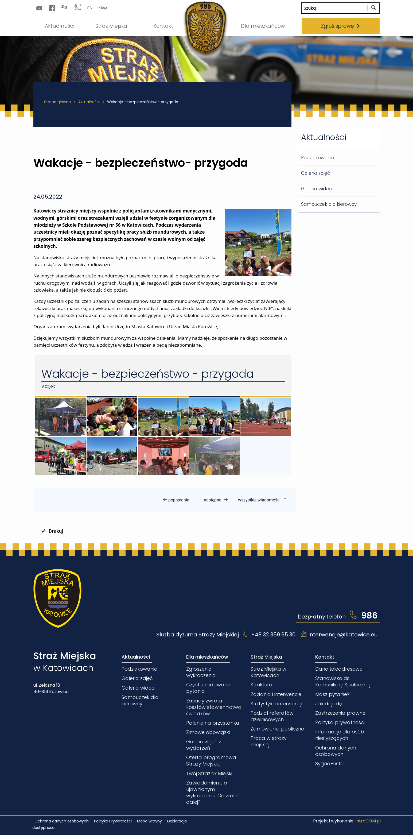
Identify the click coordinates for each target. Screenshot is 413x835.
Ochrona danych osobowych (335, 750)
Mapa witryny (149, 821)
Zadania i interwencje (276, 694)
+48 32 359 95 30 (273, 634)
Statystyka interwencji (276, 703)
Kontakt (324, 657)
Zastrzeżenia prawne (340, 713)
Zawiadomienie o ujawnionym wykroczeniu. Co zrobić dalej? (213, 792)
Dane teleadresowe (339, 669)
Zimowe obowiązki (208, 732)
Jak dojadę (328, 703)
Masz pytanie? (332, 694)
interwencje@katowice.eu (343, 634)
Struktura (261, 684)
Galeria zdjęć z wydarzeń (203, 744)
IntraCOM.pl (368, 821)
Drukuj (52, 531)
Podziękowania (317, 157)
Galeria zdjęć (315, 173)
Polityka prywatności (340, 722)
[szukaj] (373, 8)
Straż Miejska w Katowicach (268, 672)
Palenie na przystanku (212, 723)
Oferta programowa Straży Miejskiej (211, 760)
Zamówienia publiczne (277, 728)
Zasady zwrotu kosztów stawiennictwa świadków (213, 707)
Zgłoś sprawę (340, 26)
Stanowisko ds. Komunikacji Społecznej (342, 681)
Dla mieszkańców (207, 657)
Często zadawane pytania (208, 687)
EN (89, 8)
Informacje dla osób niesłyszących (339, 734)
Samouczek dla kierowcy (329, 204)
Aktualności (89, 102)
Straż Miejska (266, 657)
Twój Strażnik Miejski (209, 773)
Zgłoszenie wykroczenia (201, 672)
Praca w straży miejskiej (269, 741)
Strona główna (57, 102)
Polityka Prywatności (113, 821)
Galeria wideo (316, 188)
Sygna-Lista (329, 763)
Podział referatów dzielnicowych (272, 716)
